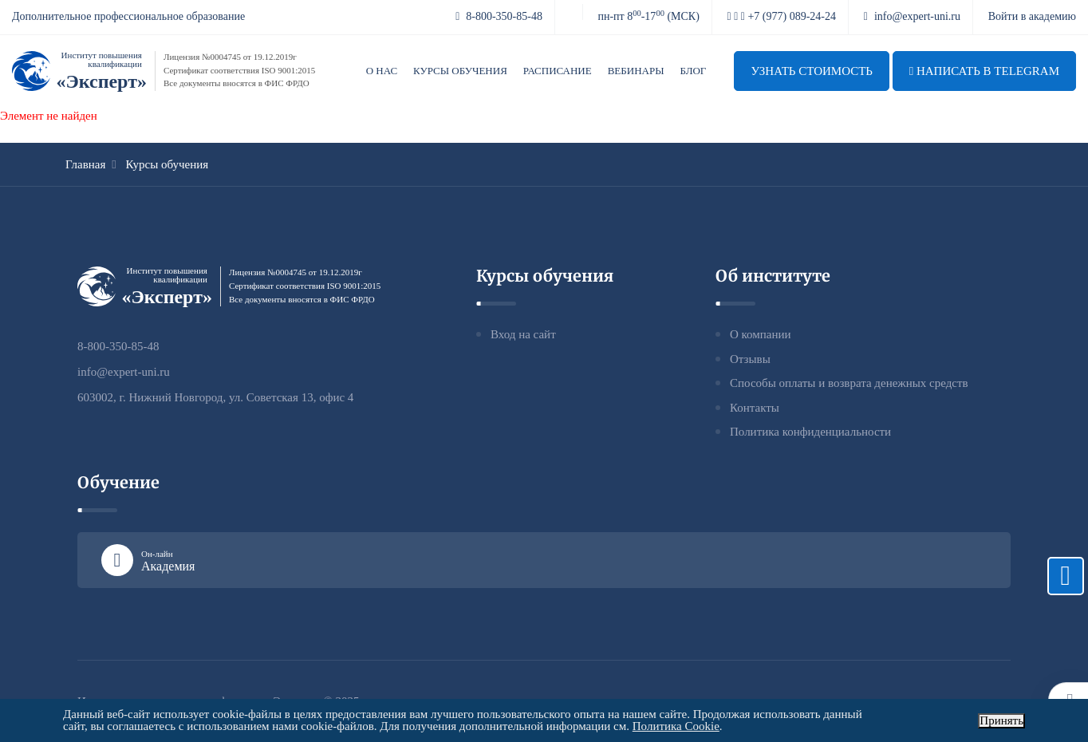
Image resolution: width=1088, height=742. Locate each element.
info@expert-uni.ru (912, 16)
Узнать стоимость (812, 71)
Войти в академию (1032, 16)
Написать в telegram (984, 71)
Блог (693, 71)
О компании (760, 334)
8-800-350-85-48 (498, 16)
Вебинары (636, 71)
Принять (1001, 720)
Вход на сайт (523, 334)
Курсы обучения (460, 71)
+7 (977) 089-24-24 (781, 16)
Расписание (557, 71)
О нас (381, 71)
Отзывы (750, 359)
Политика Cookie (676, 726)
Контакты (754, 407)
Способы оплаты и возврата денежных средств (849, 383)
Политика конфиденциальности (810, 431)
